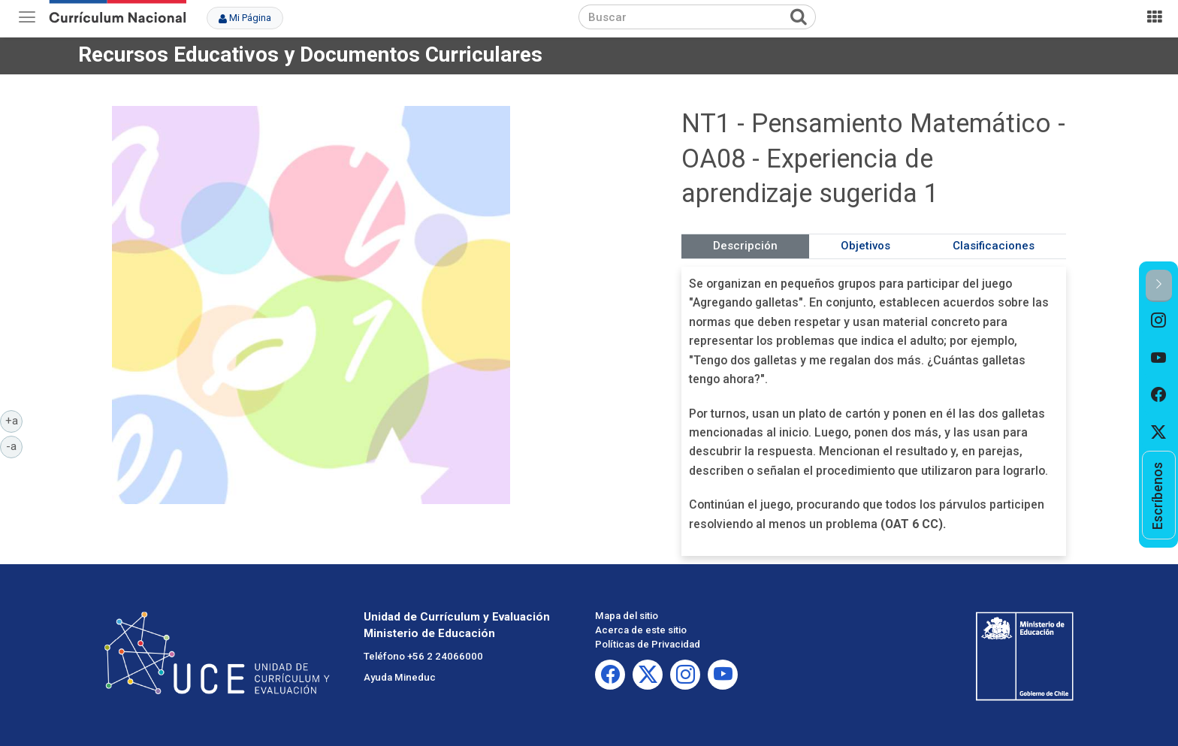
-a (14, 445)
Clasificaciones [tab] (994, 245)
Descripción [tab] (745, 245)
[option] (1159, 321)
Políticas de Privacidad (647, 644)
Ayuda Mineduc (400, 677)
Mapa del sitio (626, 615)
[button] (1159, 286)
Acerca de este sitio (641, 630)
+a (14, 419)
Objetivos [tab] (865, 245)
